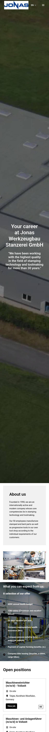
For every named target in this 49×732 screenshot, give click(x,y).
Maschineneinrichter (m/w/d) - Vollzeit (18, 684)
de (41, 707)
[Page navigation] (43, 5)
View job (11, 706)
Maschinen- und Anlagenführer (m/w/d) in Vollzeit (24, 720)
